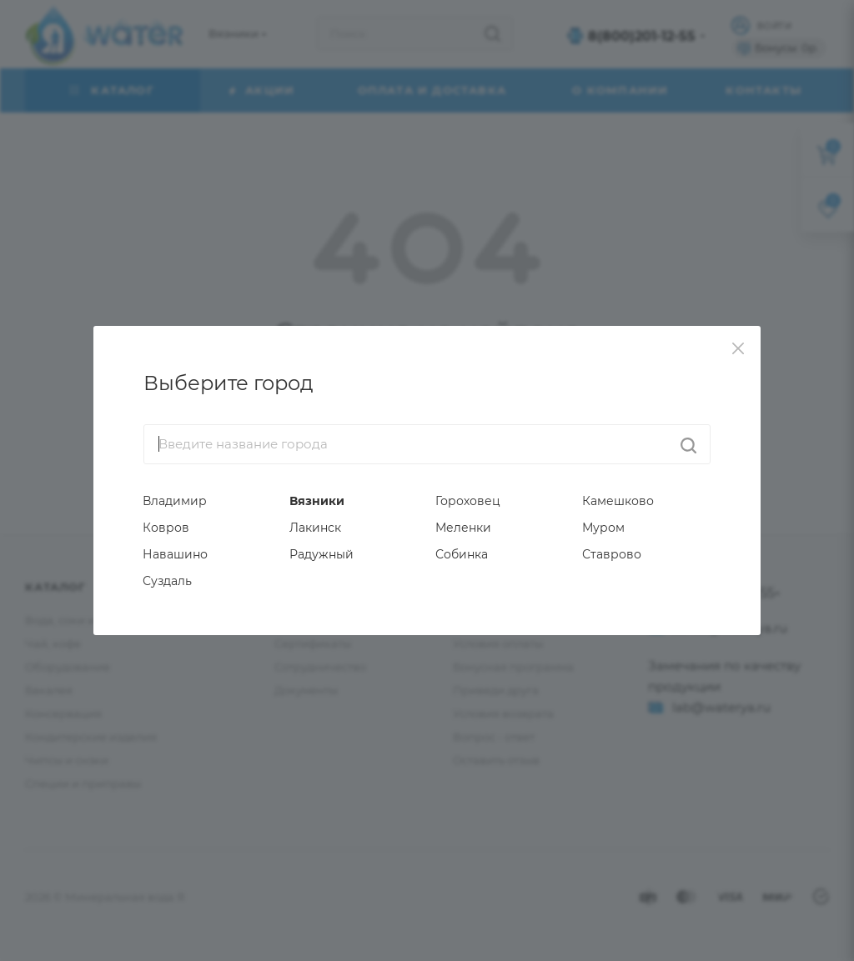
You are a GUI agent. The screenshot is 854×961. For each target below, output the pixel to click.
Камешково (618, 500)
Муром (603, 527)
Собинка (461, 554)
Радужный (321, 554)
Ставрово (611, 554)
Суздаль (167, 580)
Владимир (175, 500)
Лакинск (315, 527)
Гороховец (467, 500)
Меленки (463, 527)
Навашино (175, 554)
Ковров (166, 527)
